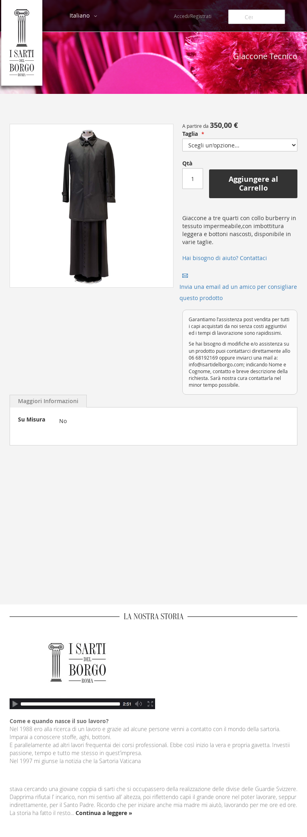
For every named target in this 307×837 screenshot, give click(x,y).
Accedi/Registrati (192, 16)
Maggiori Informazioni (48, 401)
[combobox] (256, 17)
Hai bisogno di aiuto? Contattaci (224, 258)
